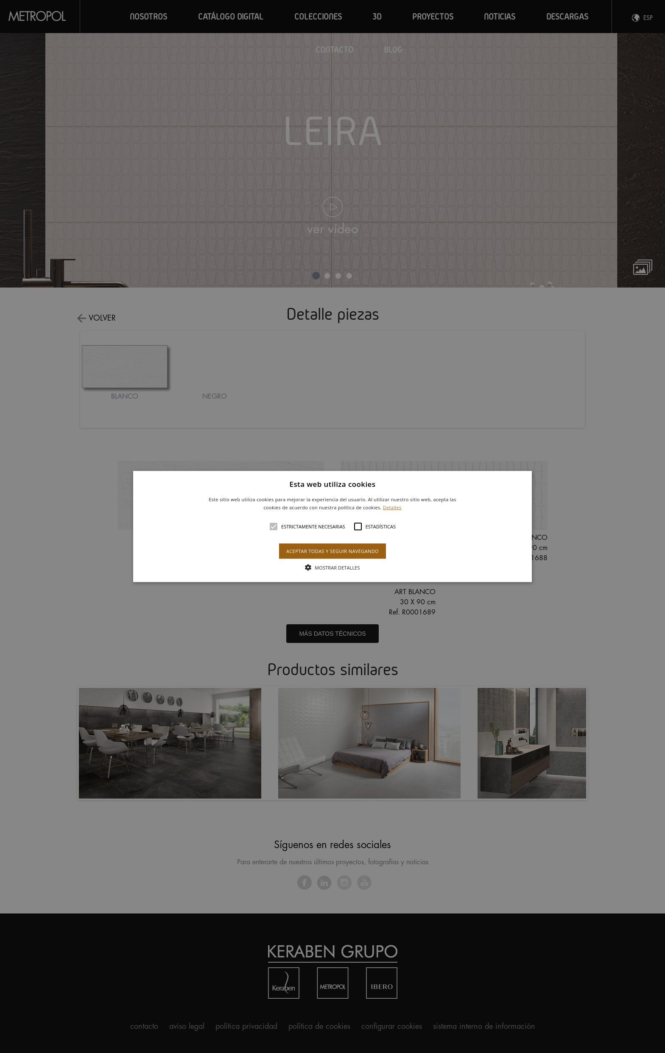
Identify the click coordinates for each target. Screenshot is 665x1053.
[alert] (332, 526)
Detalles (392, 507)
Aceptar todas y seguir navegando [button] (332, 551)
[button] (332, 526)
